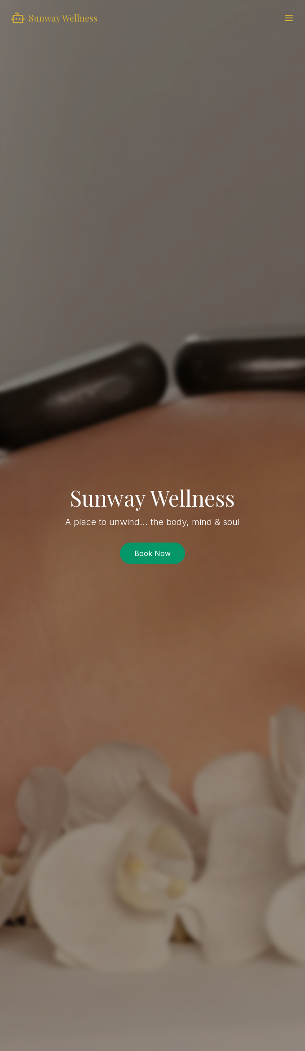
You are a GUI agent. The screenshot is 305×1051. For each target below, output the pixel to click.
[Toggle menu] (288, 18)
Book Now (152, 553)
